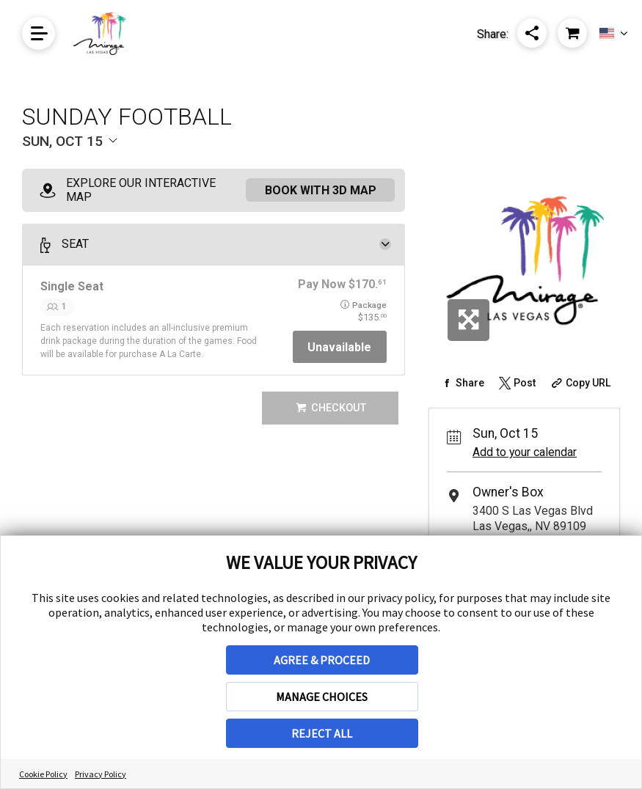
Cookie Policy (43, 773)
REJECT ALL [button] (321, 733)
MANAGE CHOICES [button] (322, 696)
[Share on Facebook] (461, 382)
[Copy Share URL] (579, 382)
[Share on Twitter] (516, 382)
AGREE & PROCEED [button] (322, 660)
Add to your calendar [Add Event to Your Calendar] (525, 452)
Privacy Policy (100, 773)
